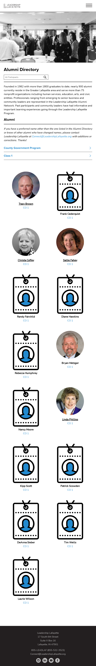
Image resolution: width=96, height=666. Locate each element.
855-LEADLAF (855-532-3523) (48, 650)
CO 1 (26, 207)
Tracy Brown (26, 204)
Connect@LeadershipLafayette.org (51, 136)
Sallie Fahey (70, 260)
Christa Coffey (26, 260)
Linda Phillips (70, 419)
